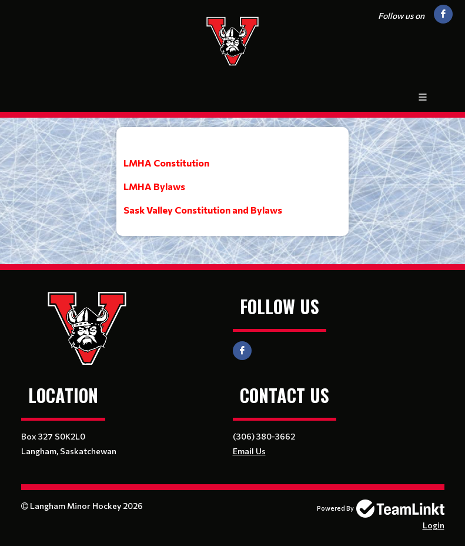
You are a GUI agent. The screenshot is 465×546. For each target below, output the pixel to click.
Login (433, 525)
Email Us (249, 451)
